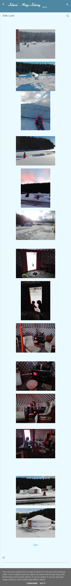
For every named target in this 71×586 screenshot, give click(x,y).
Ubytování (24, 13)
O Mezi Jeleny (39, 13)
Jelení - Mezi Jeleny (24, 4)
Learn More (32, 583)
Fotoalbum (56, 13)
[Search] (67, 5)
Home (12, 13)
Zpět (35, 551)
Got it (42, 583)
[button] (67, 23)
